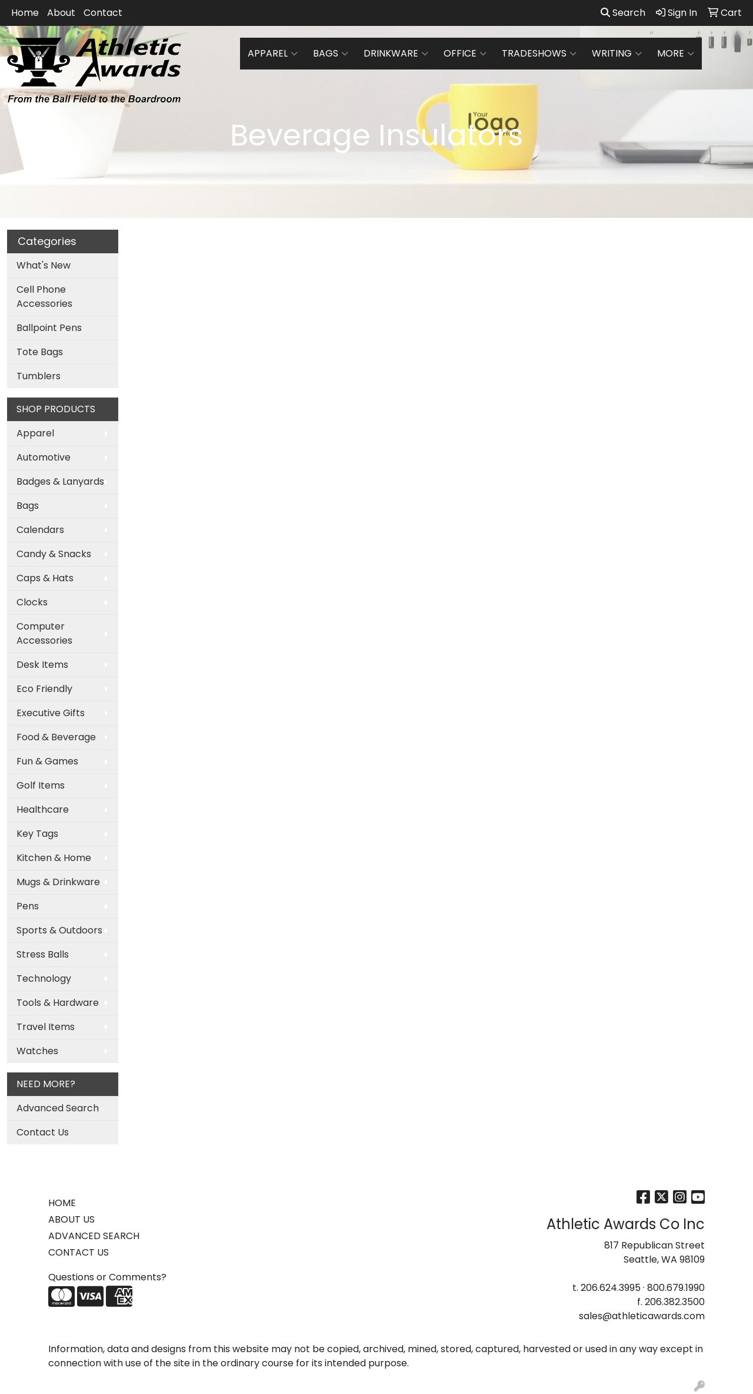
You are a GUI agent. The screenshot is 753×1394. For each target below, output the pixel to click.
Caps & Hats (45, 578)
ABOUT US (71, 1219)
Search (623, 12)
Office (465, 54)
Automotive (43, 457)
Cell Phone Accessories (44, 296)
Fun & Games (47, 761)
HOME (62, 1203)
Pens (27, 906)
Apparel (273, 54)
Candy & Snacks (53, 554)
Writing (617, 54)
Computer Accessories (44, 633)
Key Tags (37, 833)
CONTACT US (78, 1252)
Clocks (32, 602)
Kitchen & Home (53, 858)
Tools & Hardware (57, 1002)
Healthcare (42, 809)
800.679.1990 (676, 1287)
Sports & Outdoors (59, 930)
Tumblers (38, 376)
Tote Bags (39, 352)
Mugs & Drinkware (58, 882)
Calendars (40, 530)
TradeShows (539, 54)
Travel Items (45, 1027)
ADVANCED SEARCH (93, 1236)
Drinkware (396, 54)
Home (25, 12)
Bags (330, 54)
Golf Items (40, 785)
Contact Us (42, 1132)
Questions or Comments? (107, 1277)
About (61, 12)
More (675, 54)
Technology (43, 978)
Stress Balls (42, 954)
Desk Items (42, 664)
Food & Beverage (56, 737)
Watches (37, 1051)
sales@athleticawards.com (642, 1316)
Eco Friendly (44, 689)
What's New (43, 265)
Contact (103, 12)
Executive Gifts (50, 713)
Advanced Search (57, 1108)
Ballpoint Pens (49, 328)
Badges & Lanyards (60, 481)
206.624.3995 (611, 1287)
